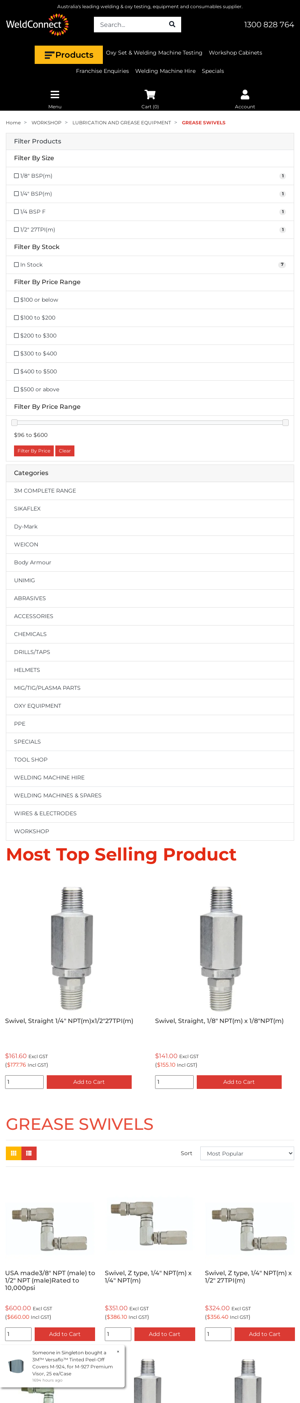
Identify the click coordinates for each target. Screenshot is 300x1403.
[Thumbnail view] (13, 1153)
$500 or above (36, 389)
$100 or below (36, 299)
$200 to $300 (35, 335)
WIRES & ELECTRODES (45, 813)
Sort (186, 1153)
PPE (19, 723)
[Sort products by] (247, 1153)
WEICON (26, 544)
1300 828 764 (269, 24)
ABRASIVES (30, 598)
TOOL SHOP (31, 759)
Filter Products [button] (37, 141)
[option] (75, 983)
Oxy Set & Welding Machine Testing (154, 52)
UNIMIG (24, 580)
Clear (65, 451)
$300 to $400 (35, 353)
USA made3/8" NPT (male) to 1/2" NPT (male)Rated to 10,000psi (50, 1280)
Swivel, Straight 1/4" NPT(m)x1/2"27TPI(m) (69, 1021)
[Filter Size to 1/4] (150, 194)
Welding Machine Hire (165, 70)
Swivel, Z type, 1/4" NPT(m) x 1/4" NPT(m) (148, 1276)
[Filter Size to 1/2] (150, 230)
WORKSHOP (31, 831)
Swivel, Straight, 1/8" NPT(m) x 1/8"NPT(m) (219, 1021)
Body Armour (32, 562)
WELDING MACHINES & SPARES (58, 795)
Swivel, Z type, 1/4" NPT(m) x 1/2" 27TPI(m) (248, 1276)
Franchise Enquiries (102, 70)
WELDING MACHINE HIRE (49, 777)
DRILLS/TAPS (32, 652)
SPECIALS (27, 741)
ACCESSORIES (33, 616)
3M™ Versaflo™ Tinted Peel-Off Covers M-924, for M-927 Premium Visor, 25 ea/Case (72, 1366)
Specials (213, 70)
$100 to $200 (34, 317)
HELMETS (27, 669)
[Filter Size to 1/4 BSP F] (150, 212)
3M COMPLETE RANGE (45, 490)
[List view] (29, 1153)
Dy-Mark (25, 526)
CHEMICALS (30, 634)
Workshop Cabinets (235, 52)
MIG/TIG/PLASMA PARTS (47, 687)
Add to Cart (89, 1081)
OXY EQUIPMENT (37, 705)
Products (69, 55)
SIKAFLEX (27, 508)
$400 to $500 (35, 371)
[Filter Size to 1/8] (150, 176)
